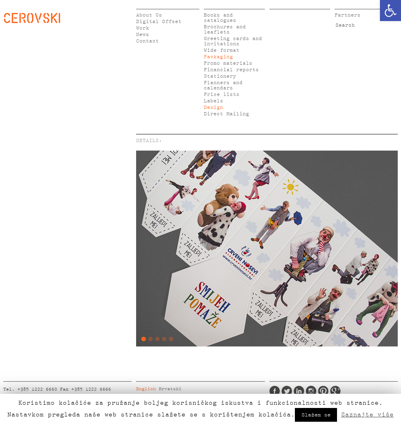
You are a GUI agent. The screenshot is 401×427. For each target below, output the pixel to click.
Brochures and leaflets (225, 29)
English (146, 389)
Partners (347, 15)
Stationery (220, 76)
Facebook (274, 391)
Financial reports (231, 69)
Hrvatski (170, 389)
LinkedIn (299, 391)
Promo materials (228, 63)
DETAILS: (149, 140)
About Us (149, 15)
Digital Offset (158, 21)
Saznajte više (367, 414)
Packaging (218, 56)
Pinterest (323, 391)
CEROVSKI (32, 17)
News (142, 34)
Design (213, 107)
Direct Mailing (226, 114)
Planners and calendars (223, 85)
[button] (390, 10)
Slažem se (316, 415)
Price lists (221, 94)
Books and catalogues (220, 18)
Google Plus (335, 391)
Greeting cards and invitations (233, 41)
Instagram (311, 391)
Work (142, 28)
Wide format (221, 50)
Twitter (287, 391)
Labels (213, 101)
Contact (147, 41)
